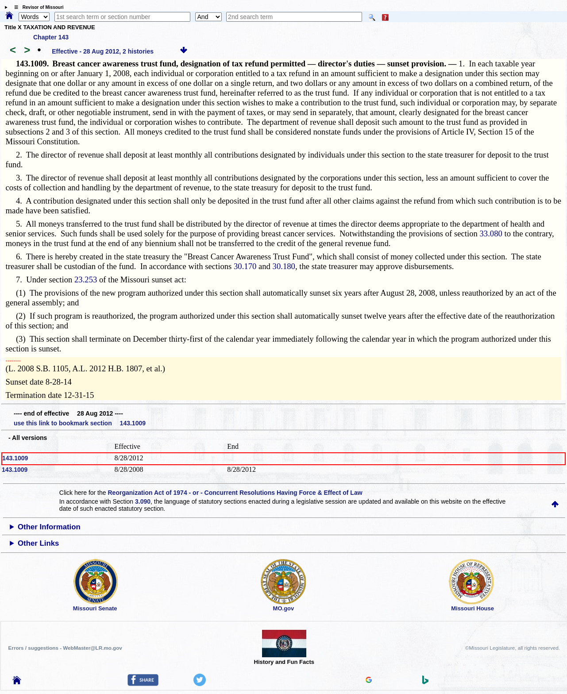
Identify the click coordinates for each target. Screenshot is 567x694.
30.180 (284, 266)
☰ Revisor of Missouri (37, 7)
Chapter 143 (51, 37)
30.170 (245, 266)
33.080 (491, 233)
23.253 (85, 279)
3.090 (142, 501)
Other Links (38, 543)
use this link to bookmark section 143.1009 (80, 423)
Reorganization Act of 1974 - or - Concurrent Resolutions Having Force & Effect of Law (235, 492)
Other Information (49, 527)
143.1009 (15, 458)
